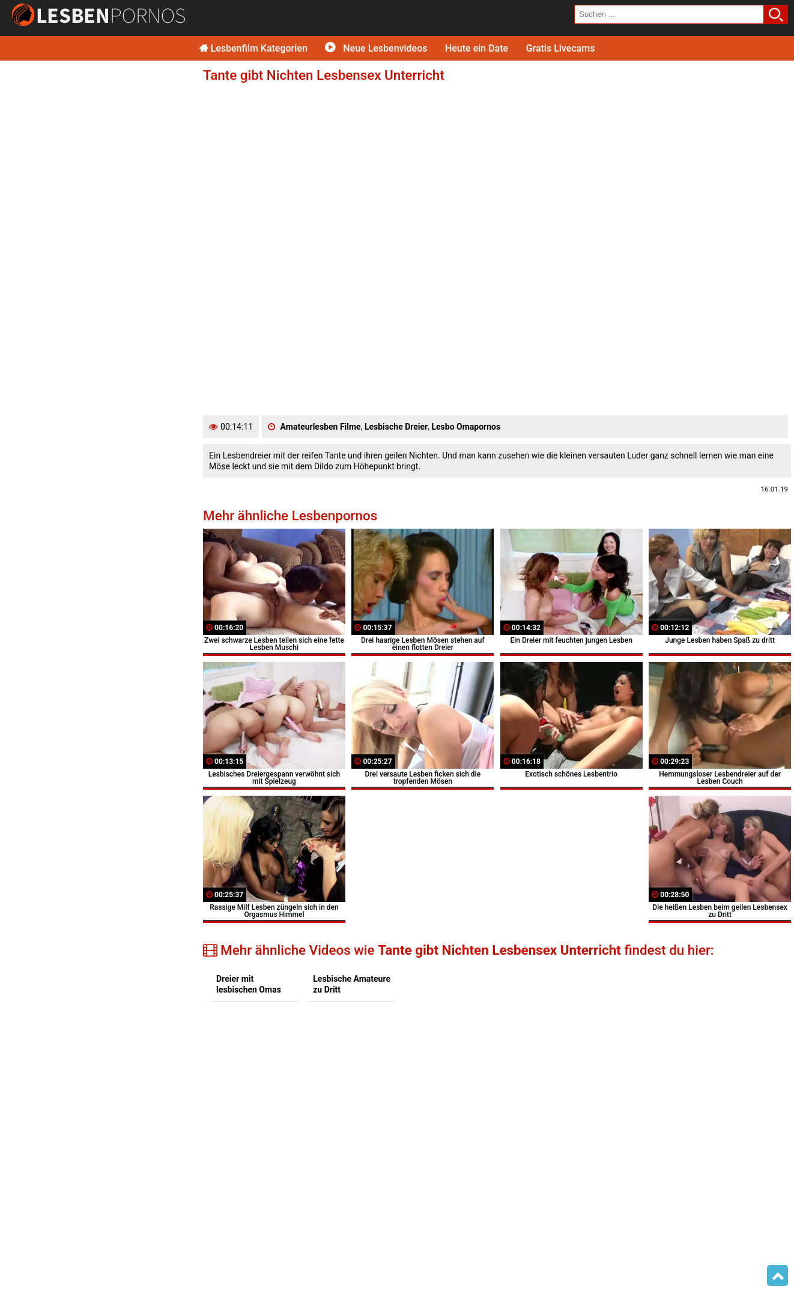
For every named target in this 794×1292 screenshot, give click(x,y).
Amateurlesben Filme (320, 426)
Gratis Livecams (560, 48)
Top (777, 1276)
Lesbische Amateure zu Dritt (351, 984)
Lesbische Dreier (396, 426)
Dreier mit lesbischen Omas (248, 984)
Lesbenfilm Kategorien (253, 48)
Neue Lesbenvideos (376, 48)
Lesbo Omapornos (465, 426)
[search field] (669, 14)
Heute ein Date (476, 48)
